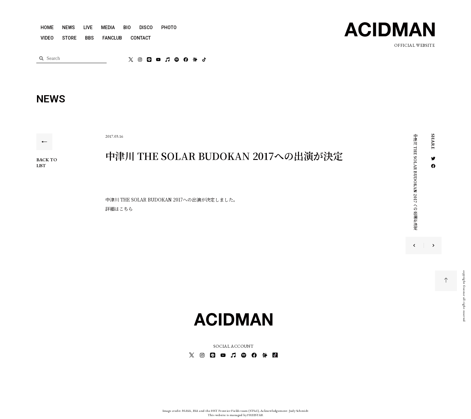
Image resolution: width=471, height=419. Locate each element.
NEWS (68, 27)
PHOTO (169, 27)
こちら (126, 208)
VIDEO (47, 38)
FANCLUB (112, 38)
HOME (47, 27)
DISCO (146, 27)
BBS (89, 38)
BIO (127, 27)
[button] (433, 158)
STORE (69, 38)
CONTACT (141, 38)
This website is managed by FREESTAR (236, 414)
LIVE (88, 27)
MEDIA (108, 27)
